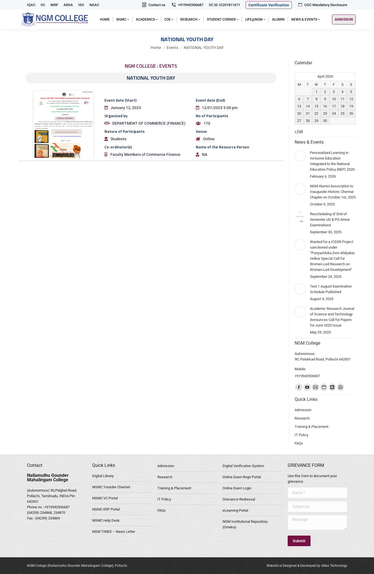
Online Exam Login (237, 488)
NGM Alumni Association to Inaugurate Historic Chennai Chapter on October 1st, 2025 (333, 191)
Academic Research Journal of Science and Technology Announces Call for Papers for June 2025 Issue (332, 316)
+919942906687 (187, 5)
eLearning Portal (235, 510)
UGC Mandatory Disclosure (322, 5)
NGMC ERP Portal (106, 509)
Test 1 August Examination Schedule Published (331, 289)
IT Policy (164, 499)
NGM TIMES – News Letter (113, 531)
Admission (165, 466)
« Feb (299, 131)
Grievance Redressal (239, 499)
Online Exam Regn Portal (242, 477)
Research (164, 477)
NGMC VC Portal (105, 498)
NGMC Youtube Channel (111, 487)
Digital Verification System (243, 466)
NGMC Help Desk (106, 520)
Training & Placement (174, 488)
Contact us (153, 5)
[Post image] (300, 155)
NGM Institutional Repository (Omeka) (245, 524)
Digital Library (103, 476)
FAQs (161, 510)
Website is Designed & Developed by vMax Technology (307, 566)
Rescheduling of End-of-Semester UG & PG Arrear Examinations (330, 219)
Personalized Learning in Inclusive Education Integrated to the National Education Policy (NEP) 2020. (332, 161)
